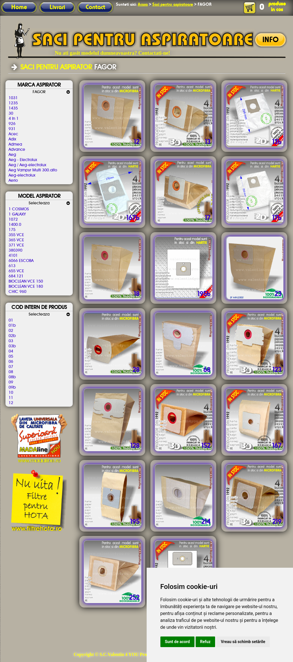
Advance (17, 150)
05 (11, 356)
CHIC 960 (17, 292)
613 (12, 266)
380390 (15, 250)
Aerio (13, 181)
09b (12, 387)
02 (11, 331)
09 (11, 382)
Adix (12, 139)
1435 (13, 108)
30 (11, 113)
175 (12, 230)
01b (12, 326)
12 (11, 403)
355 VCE (16, 235)
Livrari (57, 7)
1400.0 (15, 225)
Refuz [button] (205, 641)
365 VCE (16, 240)
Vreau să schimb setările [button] (243, 641)
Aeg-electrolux (22, 175)
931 (12, 129)
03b (12, 346)
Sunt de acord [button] (177, 641)
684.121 (16, 276)
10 (11, 393)
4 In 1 (14, 119)
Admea (15, 144)
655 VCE (16, 271)
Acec (13, 134)
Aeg (12, 155)
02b (12, 336)
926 (12, 124)
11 (11, 398)
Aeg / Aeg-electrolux (27, 165)
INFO (270, 40)
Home (19, 7)
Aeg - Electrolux (23, 160)
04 (11, 351)
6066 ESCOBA (21, 261)
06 (11, 362)
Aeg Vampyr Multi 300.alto (33, 170)
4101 (13, 256)
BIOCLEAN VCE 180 (26, 287)
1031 (13, 98)
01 (11, 320)
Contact (95, 7)
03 (11, 341)
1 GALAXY (17, 214)
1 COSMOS (19, 209)
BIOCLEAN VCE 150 (26, 281)
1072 (13, 220)
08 (11, 372)
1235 (13, 103)
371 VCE (16, 245)
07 (11, 367)
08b (12, 377)
